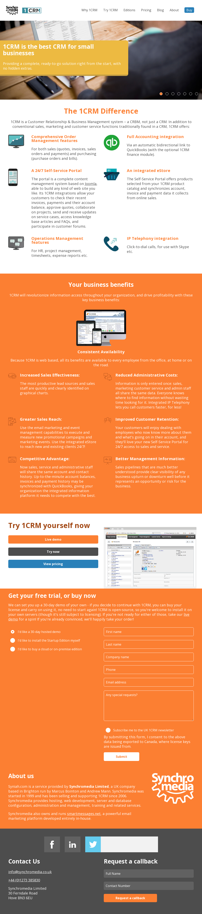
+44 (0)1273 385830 (24, 880)
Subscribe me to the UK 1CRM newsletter (140, 730)
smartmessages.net (84, 813)
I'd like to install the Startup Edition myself (45, 640)
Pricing (146, 10)
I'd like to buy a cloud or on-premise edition (46, 649)
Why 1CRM (89, 10)
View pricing (53, 564)
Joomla (90, 183)
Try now (53, 552)
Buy (189, 10)
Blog (160, 10)
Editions (129, 10)
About (174, 10)
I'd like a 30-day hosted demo (35, 631)
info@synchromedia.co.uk (30, 871)
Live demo (53, 539)
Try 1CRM (110, 10)
